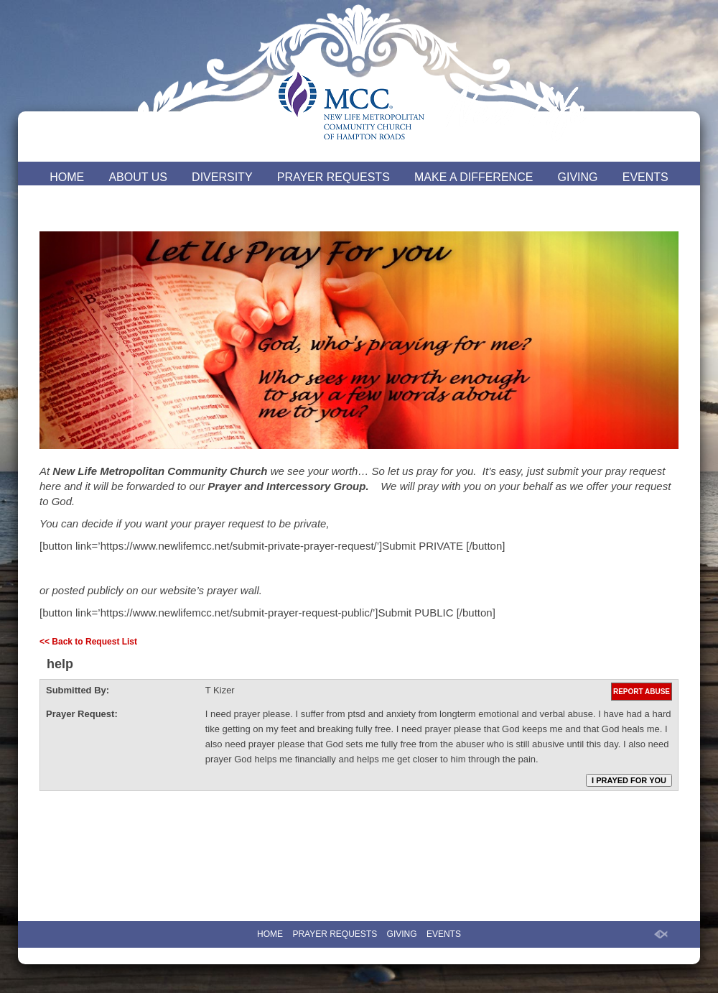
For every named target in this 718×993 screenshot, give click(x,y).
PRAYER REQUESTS (333, 177)
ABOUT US (137, 177)
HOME (67, 177)
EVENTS (645, 177)
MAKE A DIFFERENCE (473, 177)
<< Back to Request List (88, 642)
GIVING (578, 177)
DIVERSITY (222, 177)
